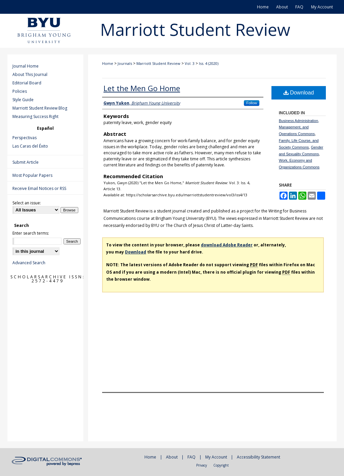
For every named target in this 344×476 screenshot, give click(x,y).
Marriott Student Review (158, 63)
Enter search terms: (30, 233)
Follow (251, 103)
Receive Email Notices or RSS (39, 188)
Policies (19, 91)
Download (299, 92)
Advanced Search (28, 263)
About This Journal (29, 74)
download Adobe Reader (227, 245)
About (172, 457)
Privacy (201, 465)
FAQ (191, 457)
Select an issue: (26, 203)
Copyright (221, 465)
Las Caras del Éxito (30, 146)
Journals (125, 63)
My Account (216, 457)
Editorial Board (26, 83)
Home (107, 63)
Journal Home (25, 66)
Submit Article (25, 162)
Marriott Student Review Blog (39, 108)
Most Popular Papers (32, 175)
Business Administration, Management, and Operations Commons (299, 127)
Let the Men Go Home (141, 88)
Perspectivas (24, 138)
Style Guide (23, 100)
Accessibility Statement (258, 457)
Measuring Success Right (35, 116)
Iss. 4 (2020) (208, 63)
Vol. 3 (190, 63)
